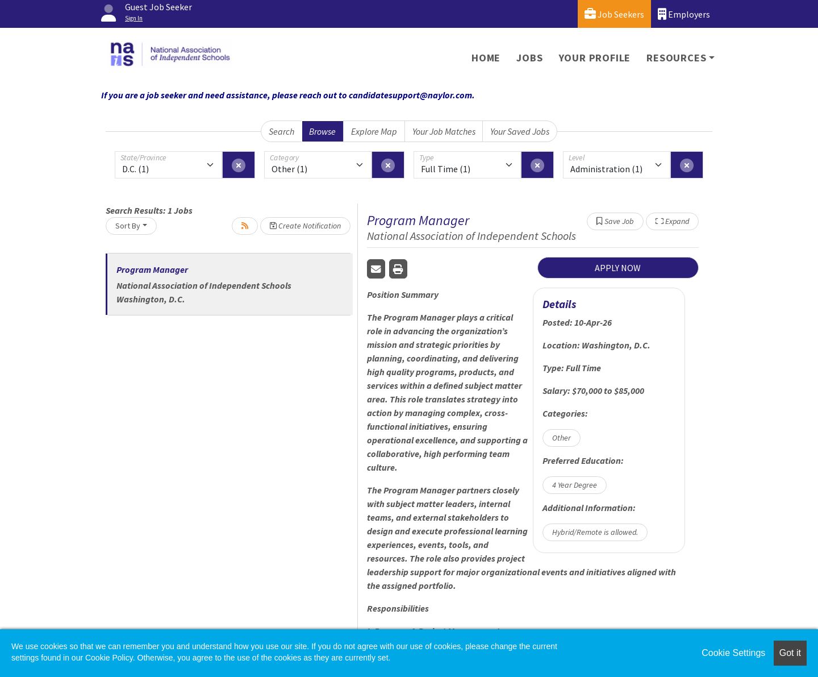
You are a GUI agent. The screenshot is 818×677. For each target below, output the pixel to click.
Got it (790, 653)
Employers (684, 14)
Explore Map (374, 131)
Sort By (127, 226)
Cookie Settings (733, 653)
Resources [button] (676, 57)
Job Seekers (614, 14)
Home (485, 57)
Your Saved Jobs (519, 131)
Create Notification (305, 226)
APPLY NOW (618, 267)
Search (281, 131)
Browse (322, 131)
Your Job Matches (443, 131)
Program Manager (152, 269)
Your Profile (595, 57)
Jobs (529, 57)
